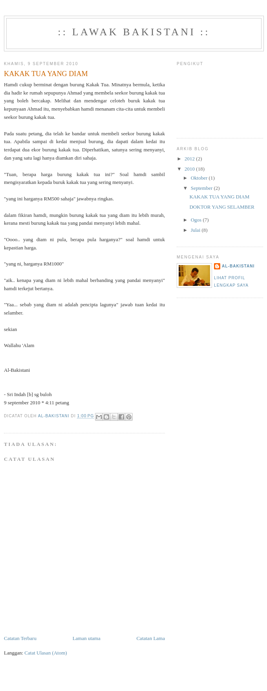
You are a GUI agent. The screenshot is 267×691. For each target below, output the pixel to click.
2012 (190, 159)
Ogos (197, 220)
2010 (190, 169)
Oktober (200, 178)
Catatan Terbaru (20, 638)
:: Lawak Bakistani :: (134, 32)
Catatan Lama (150, 638)
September (202, 188)
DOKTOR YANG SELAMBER (221, 207)
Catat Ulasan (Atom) (45, 653)
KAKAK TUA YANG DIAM (219, 197)
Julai (196, 230)
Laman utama (87, 638)
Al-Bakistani (238, 266)
